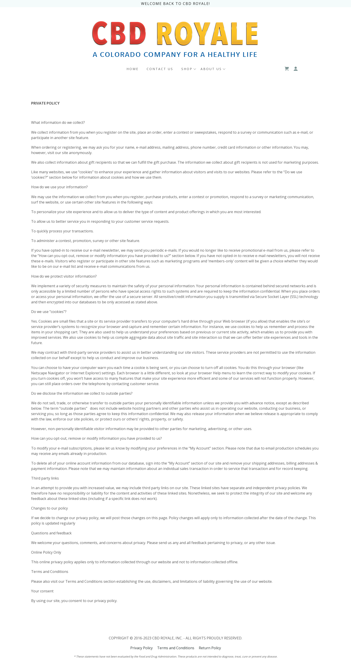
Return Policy (210, 647)
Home (132, 69)
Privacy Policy (141, 647)
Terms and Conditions (175, 647)
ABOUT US (211, 69)
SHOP (187, 69)
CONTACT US (160, 69)
